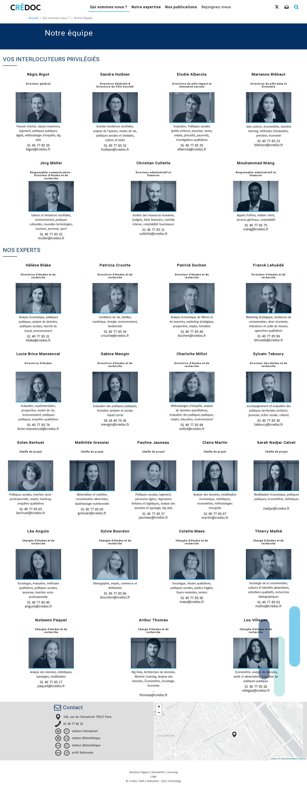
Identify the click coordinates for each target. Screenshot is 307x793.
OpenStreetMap (288, 758)
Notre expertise (146, 7)
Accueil (33, 18)
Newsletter (158, 772)
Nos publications (181, 7)
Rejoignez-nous (216, 7)
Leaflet (273, 758)
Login (153, 776)
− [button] (159, 713)
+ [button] (159, 707)
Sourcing (172, 772)
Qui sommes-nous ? (108, 7)
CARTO (302, 758)
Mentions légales (139, 772)
